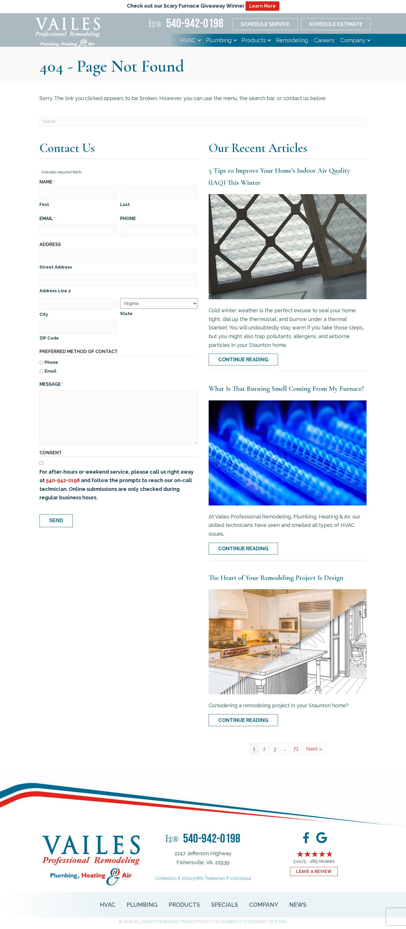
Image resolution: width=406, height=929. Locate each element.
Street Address (55, 266)
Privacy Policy (195, 921)
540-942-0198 (63, 479)
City (43, 312)
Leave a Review (314, 871)
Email (47, 219)
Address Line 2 (55, 289)
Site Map (278, 921)
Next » (314, 749)
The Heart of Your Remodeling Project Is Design (276, 577)
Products (254, 40)
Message (51, 383)
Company (352, 40)
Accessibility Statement (240, 921)
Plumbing (219, 40)
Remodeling (292, 40)
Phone (128, 218)
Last (125, 204)
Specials (224, 904)
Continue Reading (243, 359)
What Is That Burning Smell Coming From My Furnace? (286, 388)
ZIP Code (49, 336)
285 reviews (322, 861)
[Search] (203, 121)
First (44, 204)
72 (296, 749)
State (126, 312)
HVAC (188, 40)
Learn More (262, 6)
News (297, 904)
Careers (324, 40)
